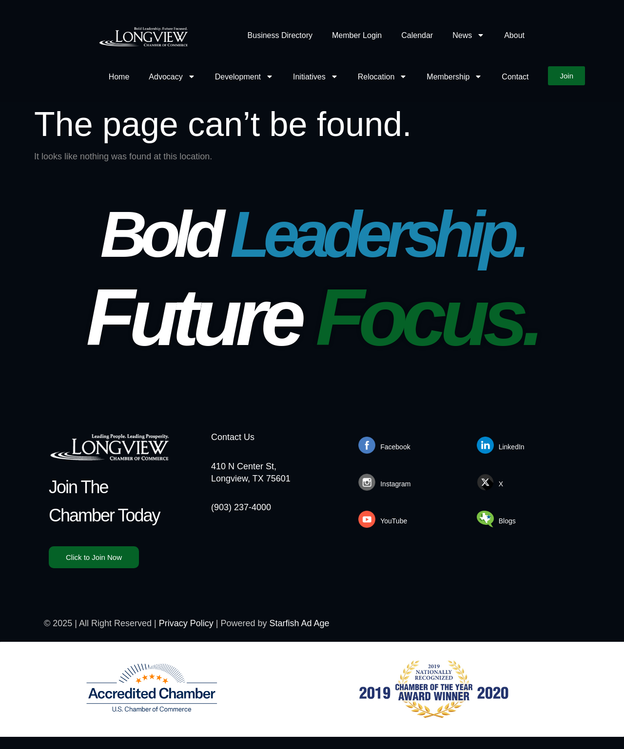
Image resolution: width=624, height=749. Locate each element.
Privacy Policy (186, 623)
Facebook (395, 447)
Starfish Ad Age (300, 623)
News (468, 35)
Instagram (395, 484)
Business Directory (280, 35)
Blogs (507, 521)
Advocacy (172, 76)
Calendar (417, 35)
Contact (515, 77)
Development (244, 76)
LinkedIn (512, 447)
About (514, 35)
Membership (454, 76)
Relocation (383, 76)
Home (119, 77)
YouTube (393, 521)
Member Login (357, 35)
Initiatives (315, 76)
